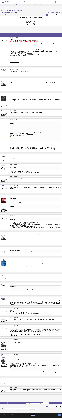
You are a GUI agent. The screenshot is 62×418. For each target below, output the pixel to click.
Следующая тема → (58, 12)
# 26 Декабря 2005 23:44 (14, 308)
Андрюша (3, 185)
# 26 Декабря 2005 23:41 (14, 298)
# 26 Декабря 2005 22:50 (14, 155)
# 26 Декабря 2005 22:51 (14, 164)
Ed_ (1, 110)
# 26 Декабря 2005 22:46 (14, 110)
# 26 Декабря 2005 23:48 (14, 317)
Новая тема (4, 403)
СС (1, 37)
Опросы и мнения (14, 12)
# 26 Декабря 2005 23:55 (14, 354)
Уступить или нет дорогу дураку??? (12, 10)
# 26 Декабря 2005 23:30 (14, 247)
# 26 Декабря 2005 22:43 (14, 69)
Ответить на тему (11, 403)
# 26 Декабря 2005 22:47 (14, 119)
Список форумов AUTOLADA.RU (5, 12)
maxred (2, 196)
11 (58, 14)
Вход (57, 2)
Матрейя (3, 275)
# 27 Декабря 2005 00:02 (14, 387)
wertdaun (3, 94)
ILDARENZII (3, 69)
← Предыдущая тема (51, 12)
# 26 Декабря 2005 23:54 (14, 339)
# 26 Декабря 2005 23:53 (14, 325)
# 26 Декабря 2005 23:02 (14, 176)
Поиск (10, 415)
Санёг (2, 354)
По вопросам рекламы (4, 415)
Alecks (2, 119)
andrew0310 (3, 79)
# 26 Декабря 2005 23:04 (14, 185)
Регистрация (59, 1)
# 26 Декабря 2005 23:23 (14, 232)
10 (56, 14)
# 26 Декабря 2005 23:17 (14, 215)
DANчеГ (2, 259)
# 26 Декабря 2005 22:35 (14, 37)
